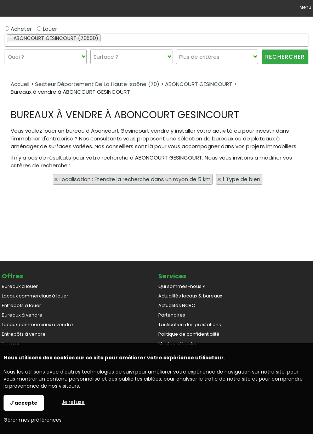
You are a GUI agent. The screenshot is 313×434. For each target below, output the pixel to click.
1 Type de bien (241, 179)
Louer (47, 29)
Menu (304, 7)
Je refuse (73, 402)
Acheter (18, 29)
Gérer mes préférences (33, 419)
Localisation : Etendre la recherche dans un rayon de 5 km (135, 179)
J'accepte (24, 402)
